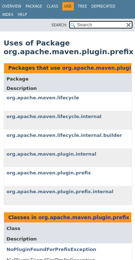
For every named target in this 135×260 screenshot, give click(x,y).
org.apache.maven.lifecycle (42, 97)
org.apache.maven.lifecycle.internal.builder (64, 135)
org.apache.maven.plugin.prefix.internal (59, 191)
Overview (11, 6)
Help (22, 15)
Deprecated (103, 6)
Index (7, 15)
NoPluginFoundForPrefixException (51, 249)
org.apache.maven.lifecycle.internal (54, 116)
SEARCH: (59, 25)
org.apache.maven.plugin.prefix (48, 173)
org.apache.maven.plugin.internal (51, 154)
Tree (82, 6)
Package (34, 6)
